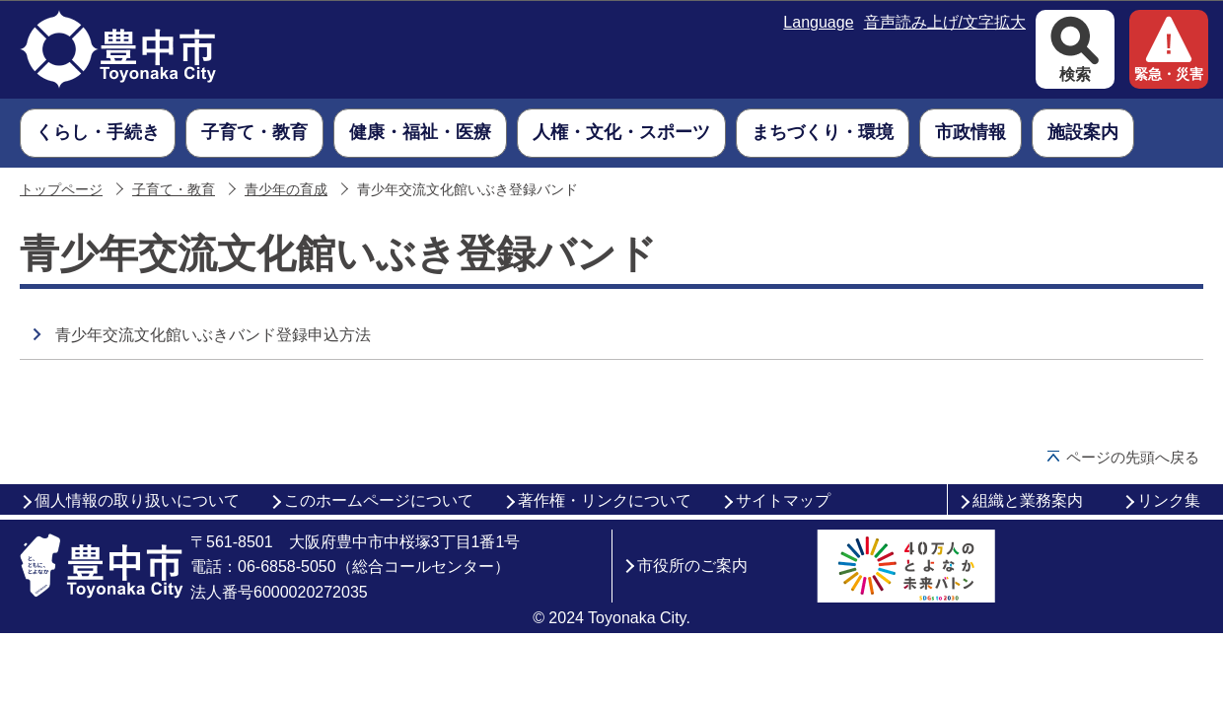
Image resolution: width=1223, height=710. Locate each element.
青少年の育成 (286, 189)
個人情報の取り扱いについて (137, 500)
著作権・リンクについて (604, 500)
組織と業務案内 (1027, 500)
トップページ (61, 189)
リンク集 (1168, 500)
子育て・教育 (173, 189)
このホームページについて (378, 500)
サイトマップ (783, 500)
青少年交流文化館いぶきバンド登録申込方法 (213, 334)
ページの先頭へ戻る (1132, 457)
